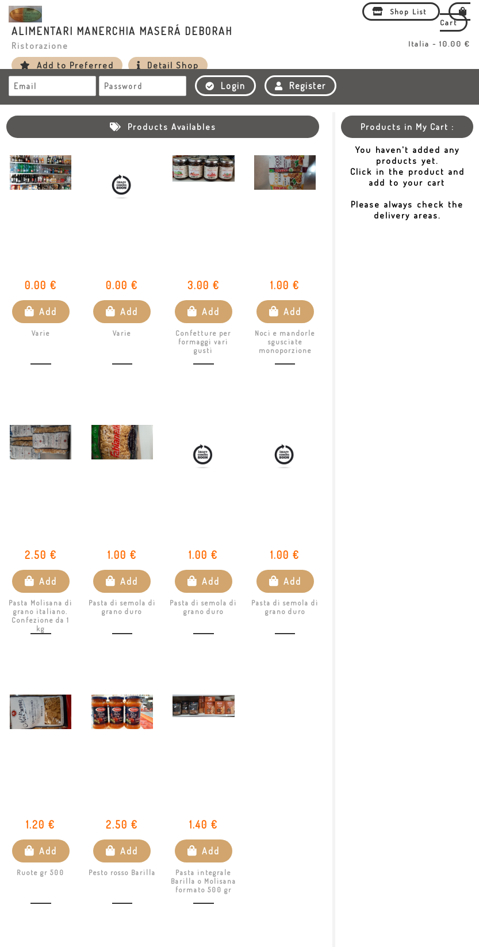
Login (225, 85)
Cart (455, 17)
